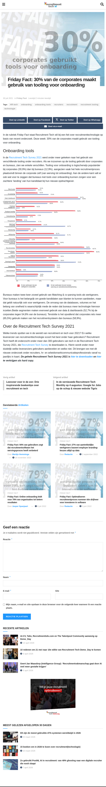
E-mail (7, 591)
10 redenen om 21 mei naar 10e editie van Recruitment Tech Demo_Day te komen (60, 650)
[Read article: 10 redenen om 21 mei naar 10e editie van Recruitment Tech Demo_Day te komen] (10, 654)
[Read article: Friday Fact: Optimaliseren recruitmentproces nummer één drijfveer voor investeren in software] (79, 481)
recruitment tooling (89, 105)
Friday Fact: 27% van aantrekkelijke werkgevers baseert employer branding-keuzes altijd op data (79, 448)
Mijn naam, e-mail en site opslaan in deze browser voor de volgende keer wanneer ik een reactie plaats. (53, 607)
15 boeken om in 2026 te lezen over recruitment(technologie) (50, 747)
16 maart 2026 (27, 751)
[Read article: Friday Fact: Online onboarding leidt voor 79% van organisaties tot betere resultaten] (27, 481)
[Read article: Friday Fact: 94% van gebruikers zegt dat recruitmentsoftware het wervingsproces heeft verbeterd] (27, 429)
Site (57, 591)
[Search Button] (102, 4)
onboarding (26, 105)
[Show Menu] (3, 4)
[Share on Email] (53, 126)
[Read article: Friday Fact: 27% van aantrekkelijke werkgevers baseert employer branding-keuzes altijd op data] (79, 429)
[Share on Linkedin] (15, 120)
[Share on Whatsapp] (90, 120)
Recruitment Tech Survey (35, 345)
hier (99, 356)
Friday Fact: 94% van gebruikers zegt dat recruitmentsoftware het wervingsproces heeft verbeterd (25, 448)
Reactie (7, 540)
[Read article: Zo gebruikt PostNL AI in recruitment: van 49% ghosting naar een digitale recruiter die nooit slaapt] (10, 765)
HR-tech (14, 105)
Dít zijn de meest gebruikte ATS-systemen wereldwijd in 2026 (50, 733)
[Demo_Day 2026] (53, 698)
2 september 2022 (89, 455)
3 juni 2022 (85, 507)
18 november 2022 (21, 458)
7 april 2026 (26, 768)
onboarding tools (43, 105)
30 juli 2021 (8, 98)
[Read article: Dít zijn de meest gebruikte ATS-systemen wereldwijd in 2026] (10, 737)
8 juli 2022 (40, 507)
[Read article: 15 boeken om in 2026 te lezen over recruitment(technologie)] (10, 751)
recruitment (72, 105)
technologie (9, 109)
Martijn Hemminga (20, 455)
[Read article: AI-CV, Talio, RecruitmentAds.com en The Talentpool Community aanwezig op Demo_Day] (10, 640)
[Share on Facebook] (40, 120)
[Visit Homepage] (53, 5)
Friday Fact (21, 98)
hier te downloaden (82, 356)
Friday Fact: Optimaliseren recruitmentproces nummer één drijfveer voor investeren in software (79, 500)
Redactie (69, 455)
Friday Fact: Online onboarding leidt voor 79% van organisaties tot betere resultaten (25, 500)
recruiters (58, 105)
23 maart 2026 (27, 737)
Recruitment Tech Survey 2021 (25, 157)
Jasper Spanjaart (20, 507)
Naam (7, 577)
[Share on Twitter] (65, 120)
